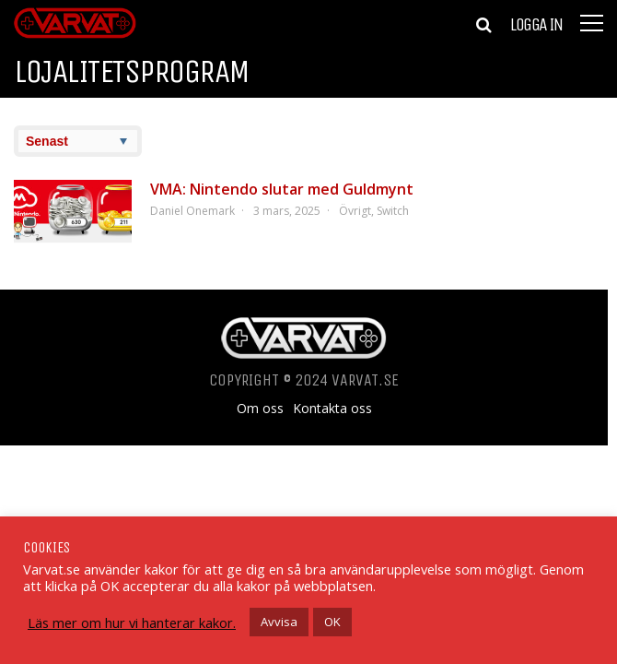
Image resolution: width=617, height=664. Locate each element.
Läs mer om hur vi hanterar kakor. (132, 622)
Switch (393, 211)
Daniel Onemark (192, 211)
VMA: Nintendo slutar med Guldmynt (281, 189)
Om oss (260, 408)
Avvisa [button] (279, 621)
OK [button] (332, 621)
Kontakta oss (332, 408)
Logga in (536, 25)
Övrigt (355, 211)
